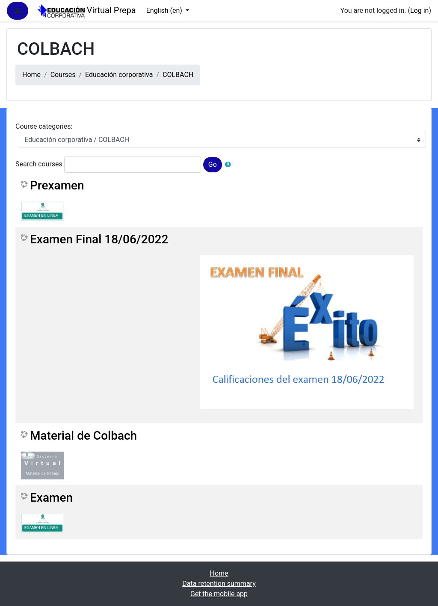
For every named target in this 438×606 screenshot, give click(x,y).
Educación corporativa (119, 75)
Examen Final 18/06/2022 (99, 239)
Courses (63, 75)
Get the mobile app (219, 594)
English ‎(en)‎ (165, 10)
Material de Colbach (83, 436)
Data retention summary (218, 583)
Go (212, 164)
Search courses (38, 164)
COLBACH (178, 75)
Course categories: (43, 126)
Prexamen (57, 185)
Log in (419, 10)
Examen (51, 498)
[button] (229, 164)
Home (31, 75)
